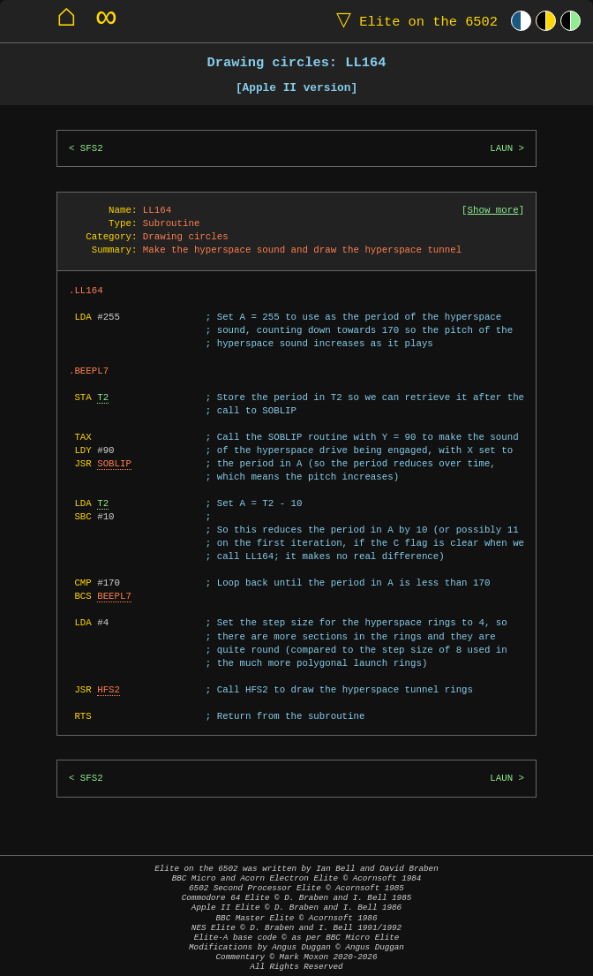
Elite (413, 20)
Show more (493, 210)
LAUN (501, 148)
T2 (103, 397)
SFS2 (91, 148)
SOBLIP (114, 464)
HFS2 (108, 690)
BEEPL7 (114, 596)
